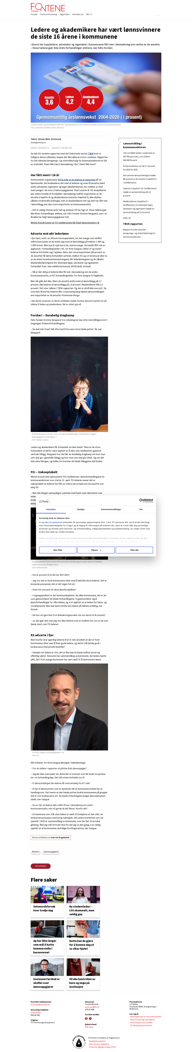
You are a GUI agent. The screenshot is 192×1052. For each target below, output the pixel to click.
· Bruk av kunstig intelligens (142, 1019)
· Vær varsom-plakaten (98, 1044)
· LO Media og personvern (140, 1025)
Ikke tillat (57, 550)
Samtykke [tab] (51, 509)
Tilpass (96, 550)
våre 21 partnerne (53, 522)
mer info (49, 538)
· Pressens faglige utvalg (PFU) (102, 1047)
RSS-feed (89, 1027)
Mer (89, 14)
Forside (34, 14)
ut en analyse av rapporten (82, 179)
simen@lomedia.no (38, 142)
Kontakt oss (78, 14)
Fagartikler (65, 14)
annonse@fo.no (92, 1007)
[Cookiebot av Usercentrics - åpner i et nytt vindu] (141, 501)
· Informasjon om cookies (140, 1022)
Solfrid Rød (36, 1012)
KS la (61, 179)
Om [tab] (141, 509)
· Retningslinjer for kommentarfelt (145, 1016)
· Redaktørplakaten (97, 1041)
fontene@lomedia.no (40, 1004)
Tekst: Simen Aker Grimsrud (46, 139)
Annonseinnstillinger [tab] (111, 509)
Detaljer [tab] (81, 509)
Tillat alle (134, 550)
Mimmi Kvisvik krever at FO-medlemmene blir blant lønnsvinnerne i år (65, 222)
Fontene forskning (48, 14)
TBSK (91, 153)
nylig (66, 179)
